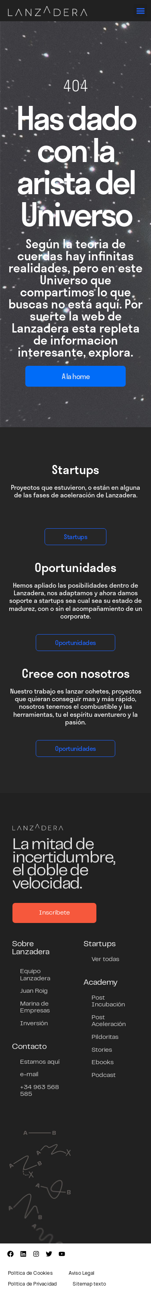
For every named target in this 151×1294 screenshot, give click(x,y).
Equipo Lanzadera (35, 975)
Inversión (34, 1023)
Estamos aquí (39, 1062)
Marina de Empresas (35, 1007)
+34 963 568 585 (39, 1091)
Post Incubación (108, 1001)
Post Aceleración (109, 1021)
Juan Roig (34, 991)
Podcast (104, 1075)
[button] (140, 10)
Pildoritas (105, 1037)
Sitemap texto (89, 1284)
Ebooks (103, 1062)
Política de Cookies (30, 1274)
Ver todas (105, 959)
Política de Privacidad (32, 1284)
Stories (102, 1050)
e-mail (29, 1074)
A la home (76, 376)
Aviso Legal (81, 1274)
